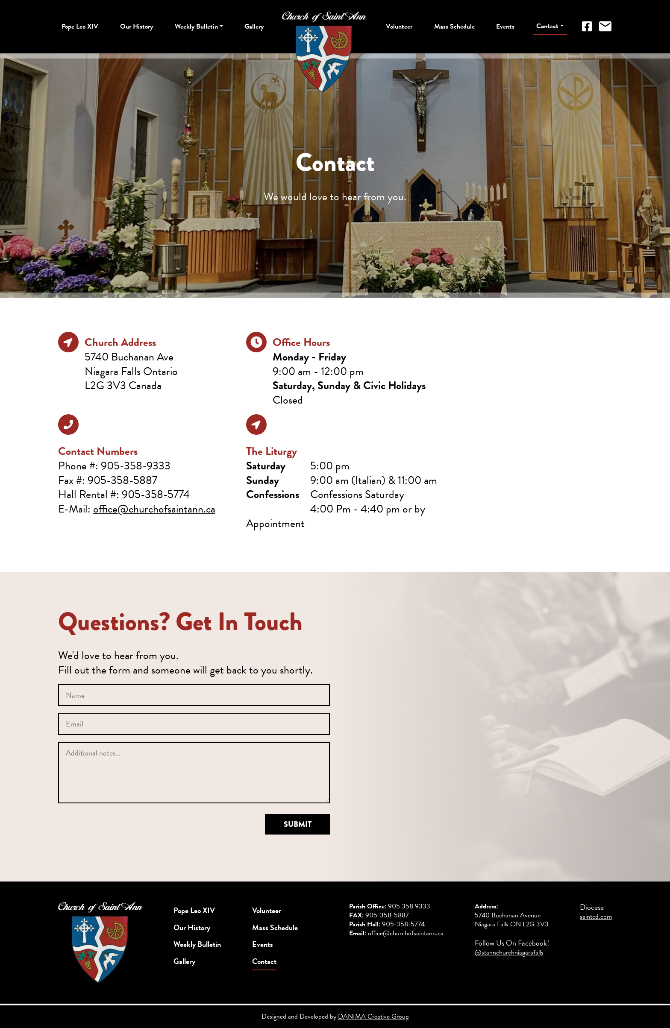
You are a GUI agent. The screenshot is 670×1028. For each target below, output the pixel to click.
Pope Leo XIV (80, 26)
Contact (547, 26)
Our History (136, 26)
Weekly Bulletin (196, 26)
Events (505, 26)
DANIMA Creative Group (373, 1016)
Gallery (254, 26)
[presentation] (123, 830)
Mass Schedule (454, 26)
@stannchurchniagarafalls (509, 952)
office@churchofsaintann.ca (154, 509)
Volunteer (399, 26)
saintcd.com (596, 916)
